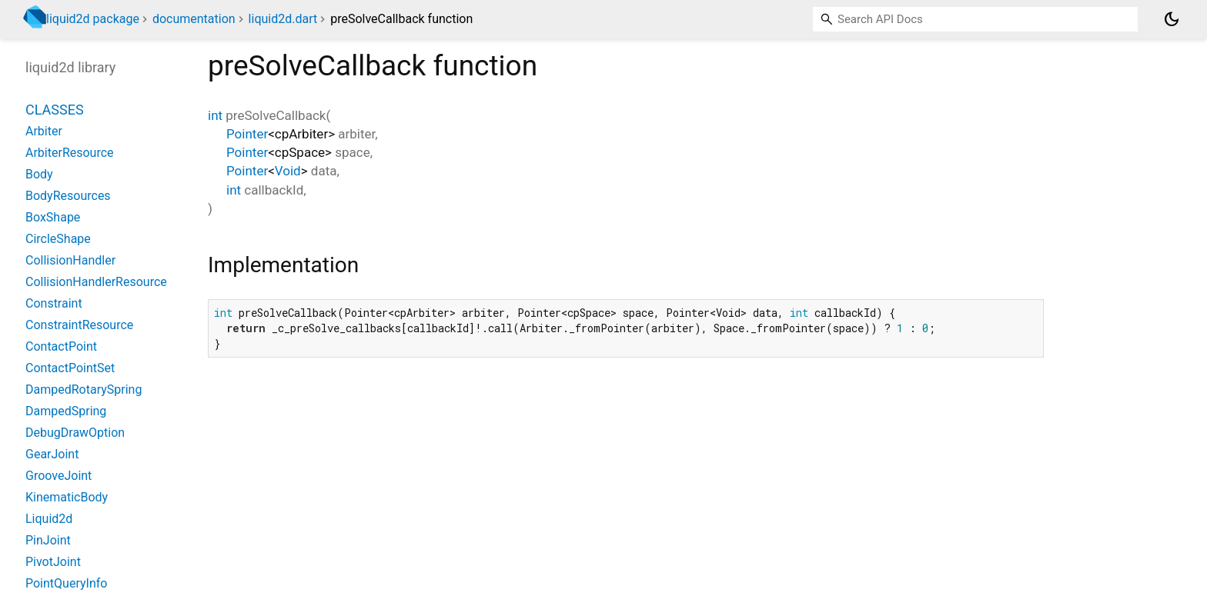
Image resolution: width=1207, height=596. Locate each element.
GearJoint (52, 454)
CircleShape (58, 238)
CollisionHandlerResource (96, 282)
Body (39, 174)
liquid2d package (92, 19)
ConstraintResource (79, 325)
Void (288, 170)
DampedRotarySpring (83, 389)
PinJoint (48, 540)
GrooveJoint (58, 475)
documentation (194, 19)
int (215, 115)
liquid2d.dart (283, 19)
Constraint (53, 303)
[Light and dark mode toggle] (1171, 19)
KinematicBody (66, 497)
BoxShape (52, 217)
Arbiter (43, 131)
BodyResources (68, 195)
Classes (54, 110)
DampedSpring (65, 411)
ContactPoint (61, 346)
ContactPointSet (70, 368)
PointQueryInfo (66, 583)
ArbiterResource (69, 152)
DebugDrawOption (75, 432)
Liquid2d (48, 518)
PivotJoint (53, 561)
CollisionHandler (70, 260)
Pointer (247, 134)
